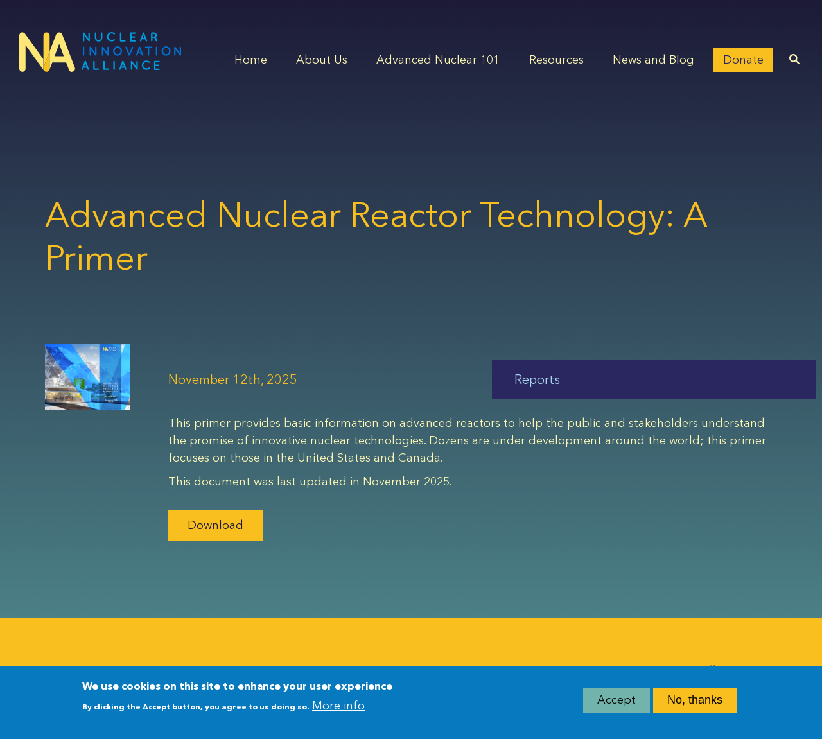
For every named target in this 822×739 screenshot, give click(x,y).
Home (250, 60)
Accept (616, 701)
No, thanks (694, 701)
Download (215, 525)
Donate (743, 60)
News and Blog (653, 60)
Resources (556, 60)
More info (338, 707)
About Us (321, 60)
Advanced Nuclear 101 (438, 60)
